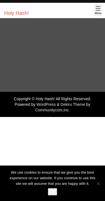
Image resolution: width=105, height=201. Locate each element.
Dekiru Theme (72, 104)
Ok (52, 192)
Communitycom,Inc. (52, 110)
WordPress (46, 104)
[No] (98, 183)
